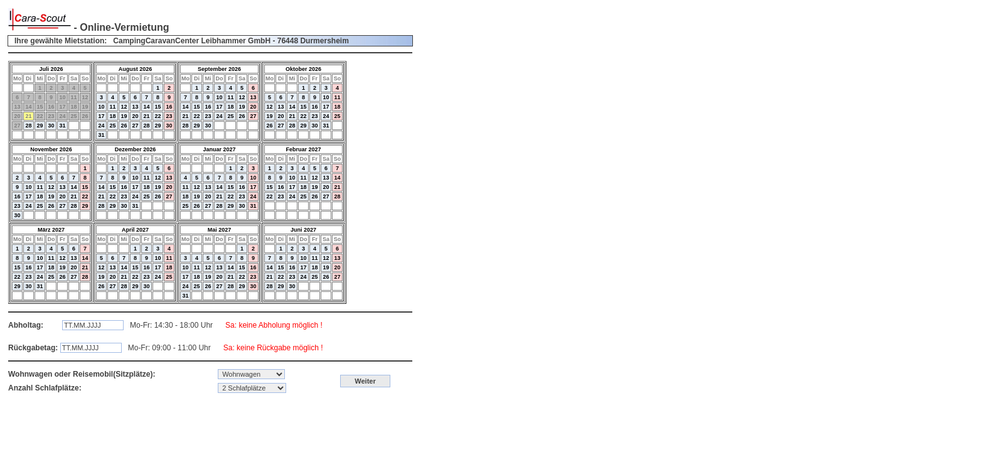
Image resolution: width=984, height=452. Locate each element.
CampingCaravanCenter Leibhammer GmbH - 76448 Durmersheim (230, 40)
